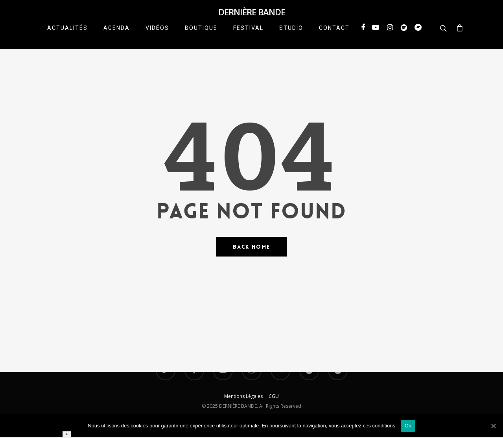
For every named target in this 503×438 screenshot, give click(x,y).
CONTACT (334, 37)
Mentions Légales (246, 396)
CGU (274, 396)
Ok (408, 426)
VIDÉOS (157, 37)
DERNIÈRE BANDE (251, 16)
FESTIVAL (248, 37)
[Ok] (493, 426)
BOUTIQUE (201, 37)
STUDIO (291, 37)
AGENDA (116, 37)
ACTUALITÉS (67, 37)
